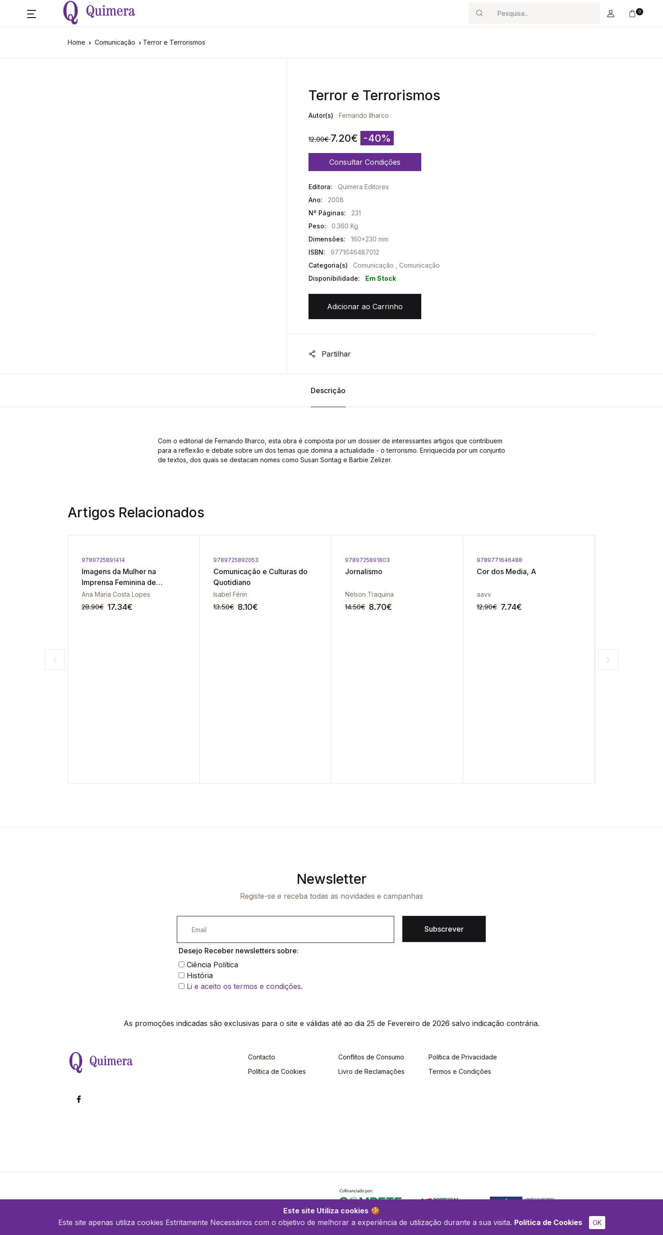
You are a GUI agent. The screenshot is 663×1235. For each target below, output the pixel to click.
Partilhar (329, 353)
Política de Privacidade (462, 1057)
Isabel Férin (230, 594)
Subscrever (444, 928)
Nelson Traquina (369, 594)
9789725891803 (367, 560)
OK (597, 1222)
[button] (31, 13)
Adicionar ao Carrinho (365, 306)
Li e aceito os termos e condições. (245, 986)
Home (76, 42)
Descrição (328, 390)
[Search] (545, 13)
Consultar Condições (365, 162)
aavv (484, 594)
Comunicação (115, 42)
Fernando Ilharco (364, 115)
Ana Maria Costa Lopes (116, 594)
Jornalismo (363, 571)
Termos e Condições (459, 1071)
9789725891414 (103, 560)
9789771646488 (499, 560)
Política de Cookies (548, 1222)
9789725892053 (235, 560)
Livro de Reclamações (371, 1071)
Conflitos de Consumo (371, 1057)
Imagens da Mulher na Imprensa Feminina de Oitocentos (119, 582)
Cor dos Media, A (506, 571)
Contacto (261, 1057)
